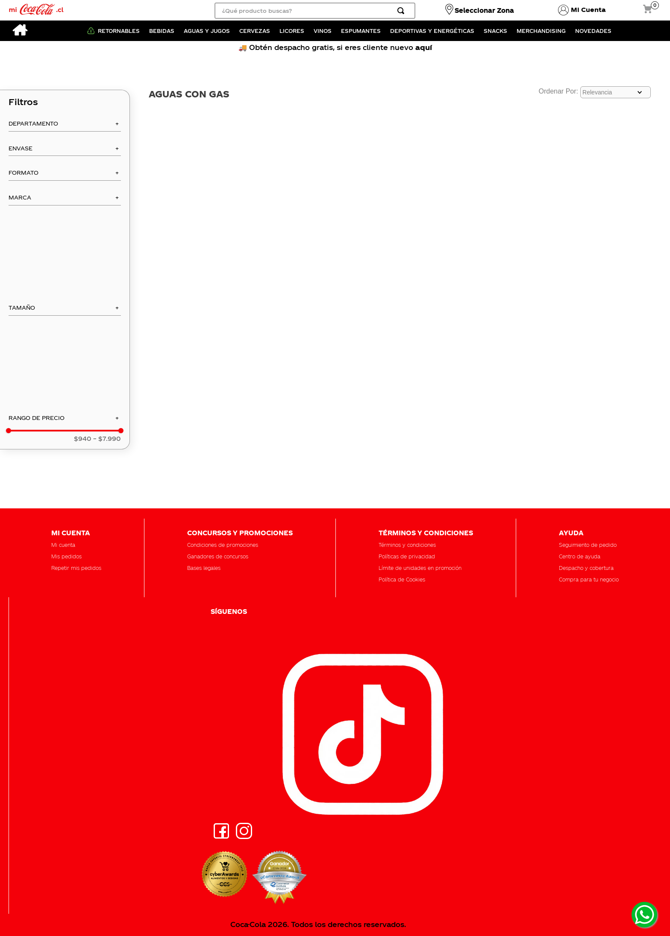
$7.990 (107, 438)
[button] (65, 126)
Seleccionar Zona (484, 10)
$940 (82, 438)
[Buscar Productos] (402, 10)
